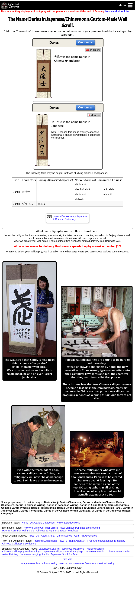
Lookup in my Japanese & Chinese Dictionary (70, 218)
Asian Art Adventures (85, 535)
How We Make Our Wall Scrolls (41, 527)
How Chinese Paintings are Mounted (80, 527)
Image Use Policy (30, 563)
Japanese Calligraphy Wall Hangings (63, 551)
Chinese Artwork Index (118, 551)
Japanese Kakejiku (49, 548)
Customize (85, 42)
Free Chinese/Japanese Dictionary (106, 540)
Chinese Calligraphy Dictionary (19, 543)
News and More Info (117, 11)
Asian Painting (10, 554)
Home (25, 522)
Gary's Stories (64, 535)
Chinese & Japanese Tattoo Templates (57, 530)
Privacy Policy (49, 563)
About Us (34, 535)
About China (47, 535)
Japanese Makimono (73, 548)
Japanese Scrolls (94, 551)
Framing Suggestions (45, 540)
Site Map (67, 559)
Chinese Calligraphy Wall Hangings (21, 551)
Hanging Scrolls (95, 548)
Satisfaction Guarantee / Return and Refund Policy (86, 563)
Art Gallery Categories (42, 522)
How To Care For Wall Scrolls (18, 530)
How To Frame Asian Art (72, 540)
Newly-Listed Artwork (68, 522)
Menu (125, 5)
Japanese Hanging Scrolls (34, 554)
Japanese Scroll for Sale (64, 554)
